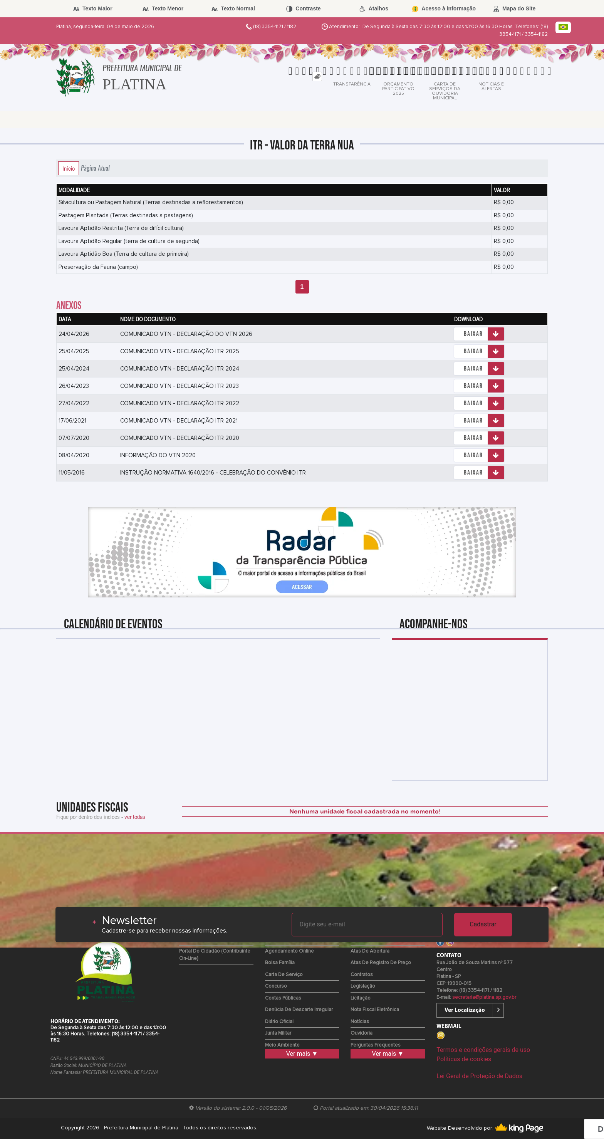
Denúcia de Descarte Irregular (299, 1009)
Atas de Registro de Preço (381, 962)
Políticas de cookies (463, 1059)
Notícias (360, 1021)
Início (68, 168)
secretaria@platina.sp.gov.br (484, 997)
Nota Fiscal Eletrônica (375, 1009)
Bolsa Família (280, 962)
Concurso (276, 986)
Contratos (362, 974)
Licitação (361, 998)
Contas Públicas (283, 998)
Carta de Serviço (284, 974)
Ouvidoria (361, 1033)
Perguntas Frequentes (376, 1045)
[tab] (317, 76)
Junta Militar (278, 1033)
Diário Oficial (279, 1021)
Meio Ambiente (282, 1045)
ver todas (134, 816)
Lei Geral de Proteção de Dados (479, 1076)
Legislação (363, 986)
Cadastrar (483, 924)
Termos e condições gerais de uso (483, 1049)
